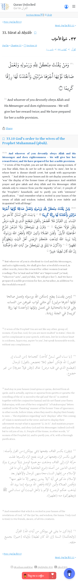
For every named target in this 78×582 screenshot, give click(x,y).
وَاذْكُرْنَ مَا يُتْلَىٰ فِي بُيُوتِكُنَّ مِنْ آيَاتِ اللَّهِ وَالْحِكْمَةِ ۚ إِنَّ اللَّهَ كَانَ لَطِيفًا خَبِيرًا (39, 247)
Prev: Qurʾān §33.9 (13, 22)
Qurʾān (5, 45)
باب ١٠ (50, 49)
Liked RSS (62, 567)
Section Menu (34, 15)
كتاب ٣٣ (62, 49)
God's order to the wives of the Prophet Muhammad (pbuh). (33, 141)
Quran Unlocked (24, 4)
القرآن (73, 49)
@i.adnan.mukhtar (23, 567)
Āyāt (48, 15)
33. (17, 32)
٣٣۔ (63, 39)
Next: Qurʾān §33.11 (64, 25)
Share (9, 128)
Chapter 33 (16, 45)
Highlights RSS (45, 567)
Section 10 (32, 45)
